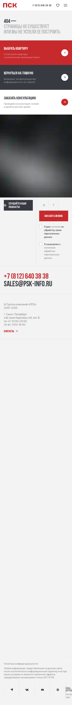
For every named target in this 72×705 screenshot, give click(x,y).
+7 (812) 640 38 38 (26, 276)
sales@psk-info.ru (28, 283)
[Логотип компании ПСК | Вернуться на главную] (10, 5)
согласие (56, 226)
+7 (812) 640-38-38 (41, 5)
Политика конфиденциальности (21, 663)
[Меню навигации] (65, 5)
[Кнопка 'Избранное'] (57, 5)
